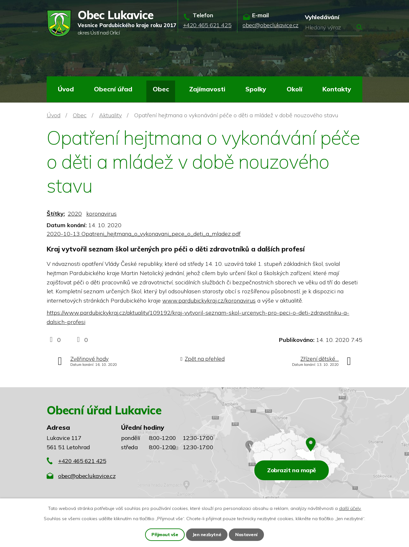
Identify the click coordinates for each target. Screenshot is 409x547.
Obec (161, 89)
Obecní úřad (113, 89)
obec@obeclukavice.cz (86, 476)
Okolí (294, 89)
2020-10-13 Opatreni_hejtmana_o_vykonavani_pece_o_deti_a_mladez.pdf (144, 233)
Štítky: (56, 213)
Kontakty (336, 89)
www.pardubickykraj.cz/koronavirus (209, 300)
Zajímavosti (207, 89)
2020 (75, 213)
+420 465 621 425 (82, 461)
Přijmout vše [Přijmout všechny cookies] (165, 534)
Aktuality (110, 115)
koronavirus (101, 213)
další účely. (350, 508)
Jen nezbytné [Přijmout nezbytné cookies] (207, 534)
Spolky (255, 89)
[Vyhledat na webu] (333, 27)
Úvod (66, 89)
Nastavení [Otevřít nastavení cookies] (246, 534)
